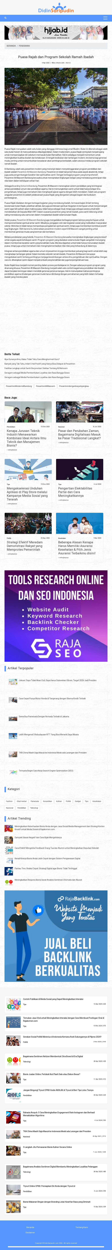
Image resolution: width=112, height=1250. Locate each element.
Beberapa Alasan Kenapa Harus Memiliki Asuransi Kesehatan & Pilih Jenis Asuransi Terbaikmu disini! (77, 548)
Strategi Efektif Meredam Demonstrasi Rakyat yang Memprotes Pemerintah (25, 546)
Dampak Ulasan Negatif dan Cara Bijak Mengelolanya (38, 837)
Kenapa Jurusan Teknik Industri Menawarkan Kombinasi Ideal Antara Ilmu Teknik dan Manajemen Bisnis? (26, 438)
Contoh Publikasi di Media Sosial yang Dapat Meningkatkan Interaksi (53, 999)
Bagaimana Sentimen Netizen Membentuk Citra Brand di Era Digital (53, 1056)
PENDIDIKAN (24, 46)
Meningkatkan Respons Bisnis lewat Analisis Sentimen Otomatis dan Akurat (48, 880)
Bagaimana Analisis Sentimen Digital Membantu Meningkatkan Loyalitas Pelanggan (60, 1167)
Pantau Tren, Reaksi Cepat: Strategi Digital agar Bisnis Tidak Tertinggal (46, 868)
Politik (9, 538)
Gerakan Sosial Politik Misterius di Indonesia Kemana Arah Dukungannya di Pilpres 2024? (62, 1037)
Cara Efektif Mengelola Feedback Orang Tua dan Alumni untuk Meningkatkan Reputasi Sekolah (57, 848)
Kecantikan (47, 801)
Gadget (78, 801)
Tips (8, 484)
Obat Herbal (21, 801)
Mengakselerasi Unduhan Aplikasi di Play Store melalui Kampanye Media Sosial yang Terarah (27, 494)
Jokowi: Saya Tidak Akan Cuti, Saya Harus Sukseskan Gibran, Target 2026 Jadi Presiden (58, 680)
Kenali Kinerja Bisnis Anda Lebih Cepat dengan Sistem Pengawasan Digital (47, 858)
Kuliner (59, 801)
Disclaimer (30, 1232)
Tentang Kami (82, 1227)
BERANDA (11, 46)
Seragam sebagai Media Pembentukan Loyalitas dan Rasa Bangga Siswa (37, 373)
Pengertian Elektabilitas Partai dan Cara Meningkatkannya (75, 492)
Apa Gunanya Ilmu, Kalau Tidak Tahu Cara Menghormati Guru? (32, 359)
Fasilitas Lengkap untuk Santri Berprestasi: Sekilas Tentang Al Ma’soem (36, 368)
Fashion (9, 801)
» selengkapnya (12, 450)
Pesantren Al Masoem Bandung (31, 172)
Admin (68, 63)
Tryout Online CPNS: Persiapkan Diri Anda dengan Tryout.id (49, 1186)
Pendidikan (11, 427)
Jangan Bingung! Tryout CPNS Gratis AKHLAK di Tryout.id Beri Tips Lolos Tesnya (58, 1090)
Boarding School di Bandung (24, 186)
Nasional (61, 427)
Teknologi (34, 808)
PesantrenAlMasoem (45, 386)
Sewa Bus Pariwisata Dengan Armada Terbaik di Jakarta (44, 716)
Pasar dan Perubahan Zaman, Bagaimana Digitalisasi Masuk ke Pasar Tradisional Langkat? (79, 434)
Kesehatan (62, 538)
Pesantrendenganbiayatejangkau (74, 386)
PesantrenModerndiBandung (19, 386)
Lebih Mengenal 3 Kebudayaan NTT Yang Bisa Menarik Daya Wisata (49, 734)
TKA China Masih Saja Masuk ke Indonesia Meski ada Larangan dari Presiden (53, 753)
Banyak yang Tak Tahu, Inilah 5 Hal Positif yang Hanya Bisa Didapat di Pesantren (40, 364)
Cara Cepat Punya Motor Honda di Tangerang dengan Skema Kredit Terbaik (52, 698)
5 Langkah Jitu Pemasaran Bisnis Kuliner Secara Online (47, 1147)
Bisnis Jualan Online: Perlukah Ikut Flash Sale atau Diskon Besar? (51, 1074)
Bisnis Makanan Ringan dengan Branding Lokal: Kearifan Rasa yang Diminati (56, 1202)
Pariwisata (35, 801)
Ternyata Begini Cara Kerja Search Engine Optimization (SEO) (46, 771)
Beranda (30, 1227)
